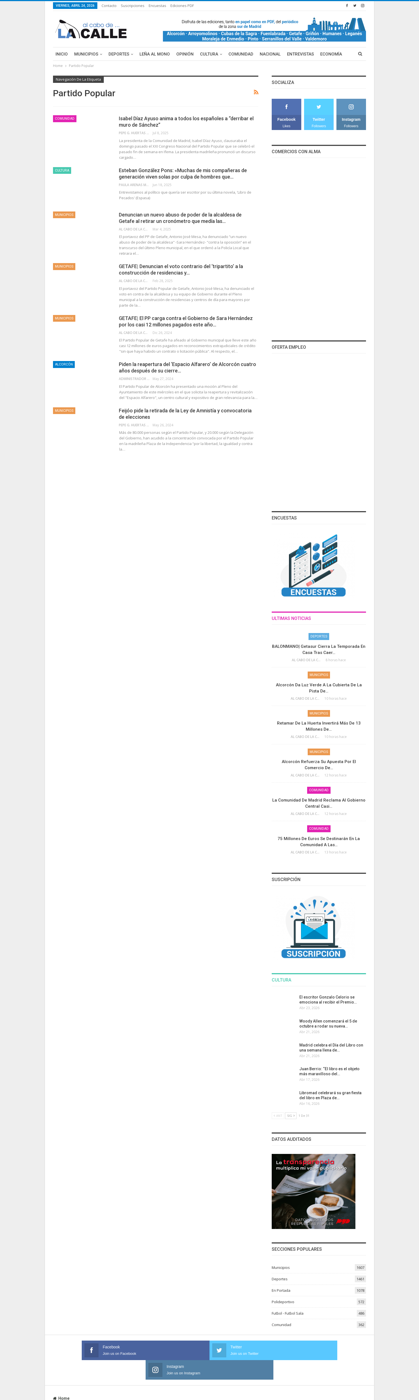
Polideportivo (283, 1301)
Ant (278, 1115)
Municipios (86, 54)
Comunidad (240, 54)
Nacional (270, 54)
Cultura (209, 54)
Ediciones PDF (182, 5)
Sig (291, 1115)
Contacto (109, 5)
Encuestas (157, 5)
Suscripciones (133, 5)
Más (324, 54)
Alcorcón (64, 364)
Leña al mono (154, 54)
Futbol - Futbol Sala (288, 1313)
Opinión (185, 54)
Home (61, 1379)
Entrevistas (300, 54)
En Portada (281, 1290)
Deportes (119, 54)
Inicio (62, 54)
